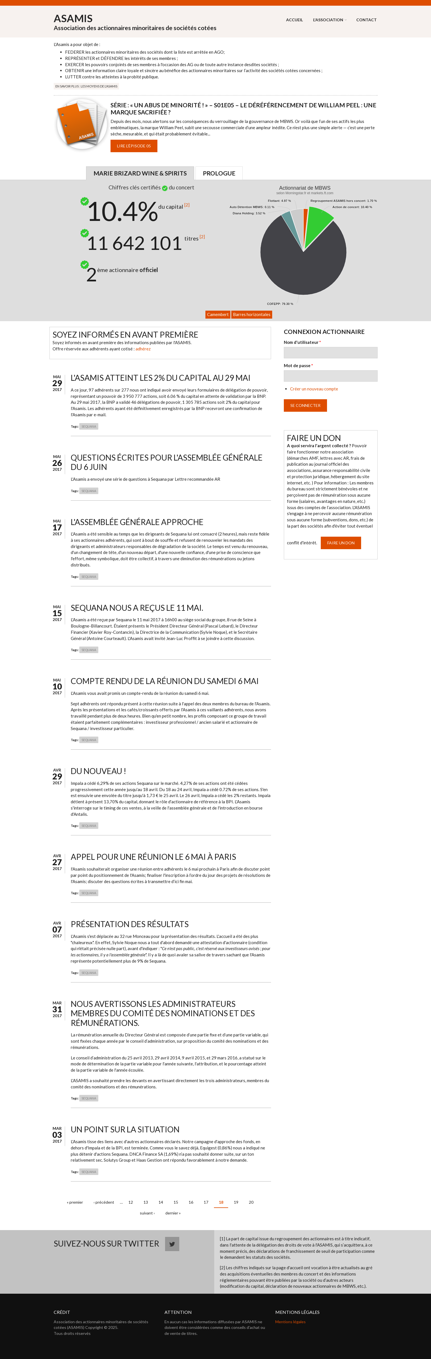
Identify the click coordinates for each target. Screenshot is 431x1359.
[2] (187, 204)
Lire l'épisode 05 (134, 145)
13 (145, 1202)
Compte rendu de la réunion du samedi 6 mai (165, 681)
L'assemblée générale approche (137, 522)
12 (130, 1202)
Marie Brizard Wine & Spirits (140, 173)
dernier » (173, 1212)
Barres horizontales (251, 314)
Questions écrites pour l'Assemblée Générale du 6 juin (167, 462)
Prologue (219, 173)
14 (161, 1202)
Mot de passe (298, 365)
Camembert (218, 314)
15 (176, 1202)
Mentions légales (290, 1321)
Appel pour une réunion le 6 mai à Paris (153, 857)
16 (191, 1202)
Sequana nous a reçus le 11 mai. (137, 607)
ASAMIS (73, 18)
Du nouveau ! (98, 771)
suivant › (147, 1212)
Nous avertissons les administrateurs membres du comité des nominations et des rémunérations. (163, 1013)
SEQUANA (89, 426)
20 (251, 1202)
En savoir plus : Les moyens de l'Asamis (86, 86)
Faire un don (341, 542)
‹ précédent (103, 1202)
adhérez (143, 348)
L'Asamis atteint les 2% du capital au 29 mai (161, 377)
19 (236, 1202)
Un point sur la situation (125, 1129)
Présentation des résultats (130, 924)
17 (206, 1202)
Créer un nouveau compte (314, 388)
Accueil (294, 19)
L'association (328, 19)
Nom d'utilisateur (302, 342)
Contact (366, 19)
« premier (75, 1202)
